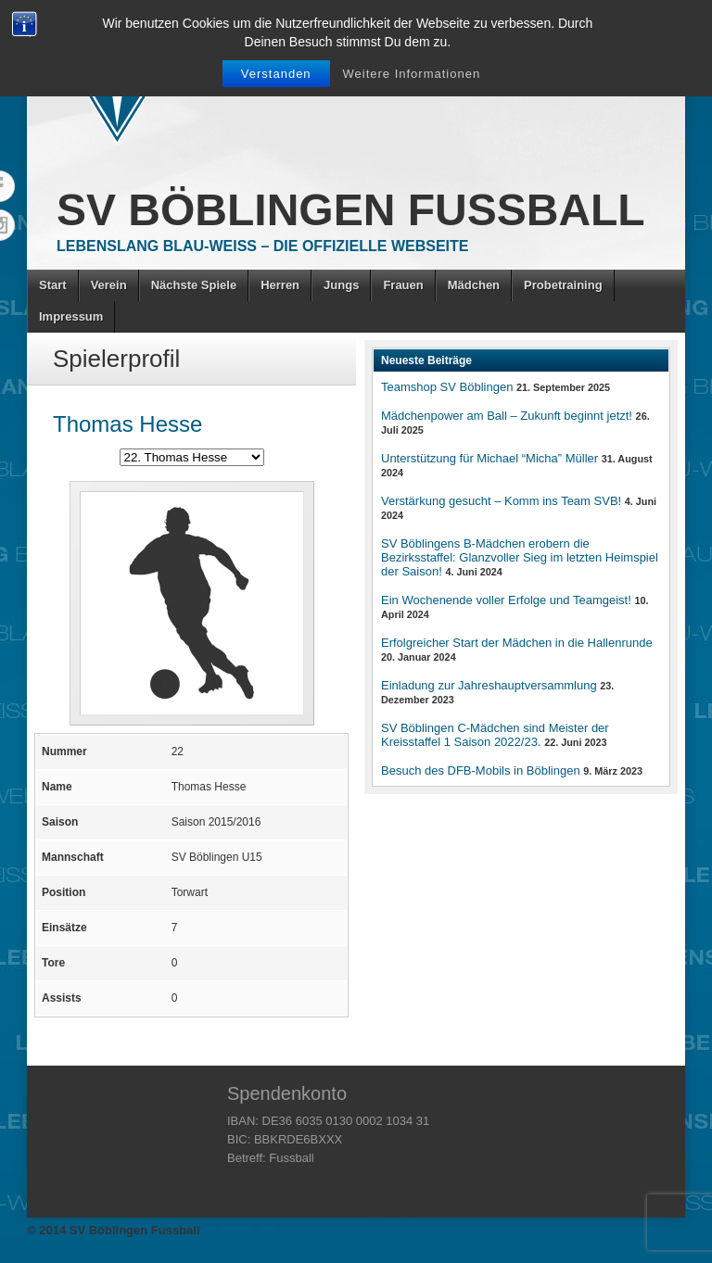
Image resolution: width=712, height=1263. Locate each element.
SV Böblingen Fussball (351, 209)
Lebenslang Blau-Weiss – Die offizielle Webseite (262, 246)
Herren (280, 285)
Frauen (403, 285)
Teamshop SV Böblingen (447, 387)
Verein (109, 285)
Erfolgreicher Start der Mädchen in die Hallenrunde (517, 643)
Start (53, 285)
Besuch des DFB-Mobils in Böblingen (480, 770)
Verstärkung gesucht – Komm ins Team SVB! (501, 501)
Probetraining (563, 285)
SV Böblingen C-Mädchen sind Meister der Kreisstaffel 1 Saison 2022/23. (495, 735)
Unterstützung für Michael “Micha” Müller (489, 458)
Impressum (71, 316)
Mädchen (474, 285)
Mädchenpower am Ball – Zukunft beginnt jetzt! (506, 416)
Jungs (341, 285)
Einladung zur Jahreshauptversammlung (489, 685)
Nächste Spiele (194, 285)
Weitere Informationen (412, 74)
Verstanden (276, 74)
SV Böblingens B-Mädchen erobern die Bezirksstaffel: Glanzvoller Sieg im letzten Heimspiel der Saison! (519, 557)
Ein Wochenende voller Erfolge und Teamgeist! (506, 600)
